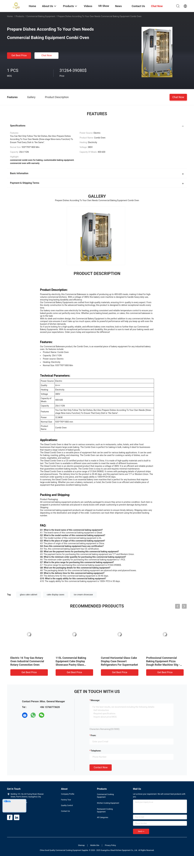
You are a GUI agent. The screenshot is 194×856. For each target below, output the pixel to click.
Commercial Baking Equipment (40, 16)
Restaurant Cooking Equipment (105, 810)
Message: (95, 700)
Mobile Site (94, 845)
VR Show (103, 5)
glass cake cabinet (28, 594)
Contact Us (65, 811)
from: (93, 735)
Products (20, 16)
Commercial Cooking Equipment (105, 795)
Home (10, 16)
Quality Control (67, 805)
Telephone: (96, 751)
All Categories (102, 817)
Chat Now (46, 55)
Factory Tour (66, 800)
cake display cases (55, 594)
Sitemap (81, 845)
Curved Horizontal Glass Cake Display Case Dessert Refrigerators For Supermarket (119, 661)
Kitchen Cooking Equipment (108, 803)
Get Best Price (19, 55)
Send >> (141, 831)
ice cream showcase (83, 594)
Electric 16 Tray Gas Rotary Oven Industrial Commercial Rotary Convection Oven (27, 661)
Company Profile (67, 794)
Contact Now (100, 767)
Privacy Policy (110, 845)
